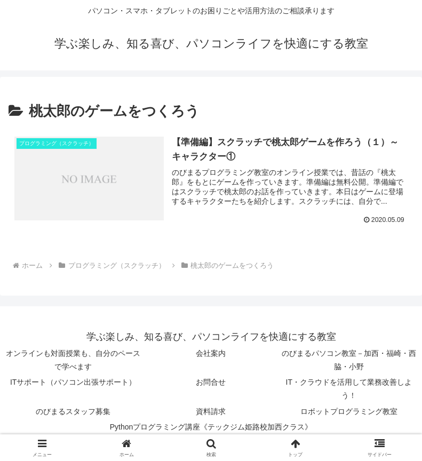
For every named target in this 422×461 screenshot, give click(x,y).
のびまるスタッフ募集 (73, 411)
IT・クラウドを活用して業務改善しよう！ (349, 389)
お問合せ (211, 382)
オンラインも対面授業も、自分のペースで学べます (73, 360)
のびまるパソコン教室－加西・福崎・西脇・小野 (349, 360)
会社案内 (211, 353)
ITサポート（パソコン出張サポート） (73, 382)
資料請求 (211, 411)
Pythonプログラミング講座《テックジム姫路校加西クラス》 (211, 427)
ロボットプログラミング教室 (348, 411)
